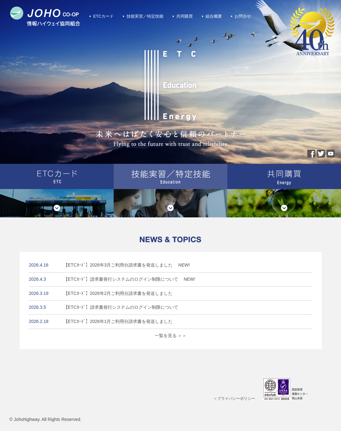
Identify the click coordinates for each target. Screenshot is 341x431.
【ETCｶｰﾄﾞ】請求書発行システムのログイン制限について (121, 279)
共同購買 (184, 16)
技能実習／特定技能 (145, 16)
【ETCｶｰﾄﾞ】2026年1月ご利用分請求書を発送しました (118, 321)
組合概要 (214, 16)
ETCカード (103, 16)
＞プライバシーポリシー (234, 398)
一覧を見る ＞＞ (171, 335)
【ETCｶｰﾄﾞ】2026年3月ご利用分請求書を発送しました (118, 264)
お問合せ (243, 16)
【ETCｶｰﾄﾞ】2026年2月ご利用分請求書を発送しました (118, 293)
